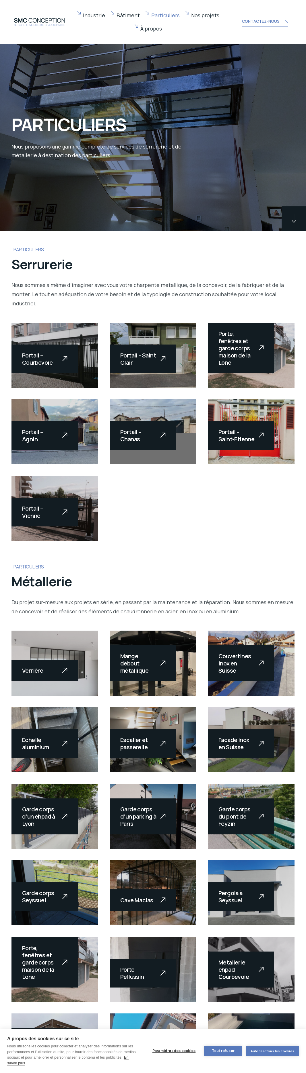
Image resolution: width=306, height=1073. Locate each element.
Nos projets (205, 15)
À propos (151, 28)
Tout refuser (223, 1050)
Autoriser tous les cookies (272, 1051)
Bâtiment (128, 15)
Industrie (94, 15)
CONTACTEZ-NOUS (265, 22)
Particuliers (165, 15)
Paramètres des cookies (173, 1050)
